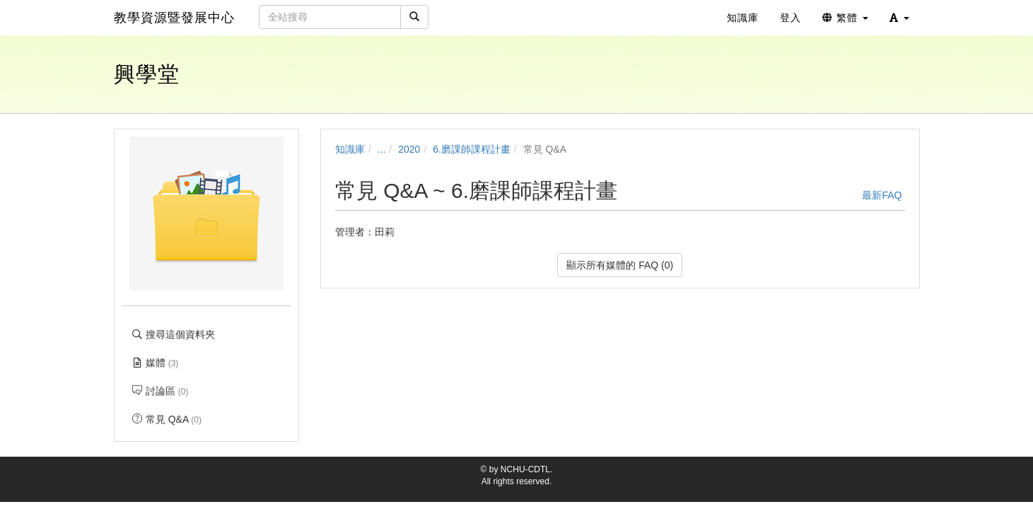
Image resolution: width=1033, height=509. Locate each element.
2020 (409, 149)
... (382, 149)
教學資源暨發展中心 (174, 18)
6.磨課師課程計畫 (471, 149)
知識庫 (350, 149)
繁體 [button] (845, 17)
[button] (899, 17)
